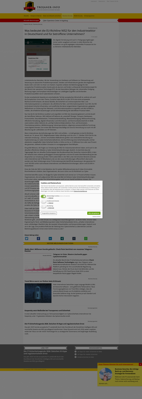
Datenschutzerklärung (80, 191)
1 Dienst (50, 198)
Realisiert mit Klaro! (96, 216)
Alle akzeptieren (93, 213)
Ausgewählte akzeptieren (49, 213)
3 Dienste (50, 208)
